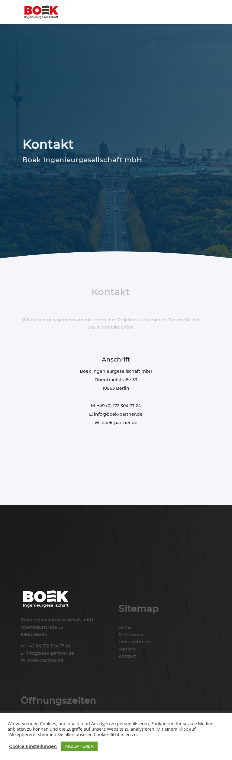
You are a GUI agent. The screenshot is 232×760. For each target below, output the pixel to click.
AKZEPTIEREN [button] (79, 746)
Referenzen (130, 634)
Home (124, 627)
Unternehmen (134, 641)
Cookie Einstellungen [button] (33, 746)
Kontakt (127, 656)
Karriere (127, 649)
